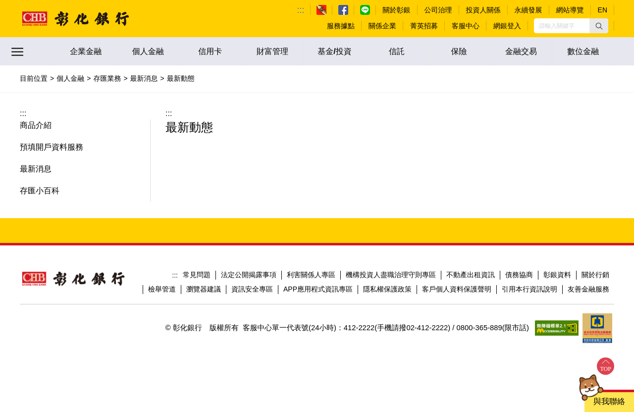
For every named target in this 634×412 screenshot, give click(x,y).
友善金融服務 (588, 289)
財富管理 (272, 51)
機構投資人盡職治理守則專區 (391, 275)
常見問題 (197, 275)
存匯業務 (107, 78)
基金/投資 (334, 51)
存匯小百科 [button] (39, 190)
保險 (459, 51)
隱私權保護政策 (387, 289)
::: (301, 9)
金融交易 (521, 51)
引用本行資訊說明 (529, 289)
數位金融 (583, 51)
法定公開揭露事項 (248, 275)
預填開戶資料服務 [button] (51, 147)
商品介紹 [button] (36, 125)
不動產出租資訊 (470, 275)
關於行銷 (595, 275)
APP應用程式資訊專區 (318, 289)
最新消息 (144, 78)
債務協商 (519, 275)
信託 (397, 51)
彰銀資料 (557, 275)
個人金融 (148, 51)
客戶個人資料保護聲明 (456, 289)
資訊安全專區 (252, 289)
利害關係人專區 (311, 275)
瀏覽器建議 (203, 289)
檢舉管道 (162, 289)
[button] (598, 25)
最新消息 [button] (36, 169)
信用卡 (210, 51)
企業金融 (86, 51)
